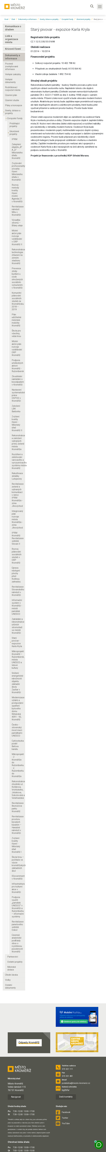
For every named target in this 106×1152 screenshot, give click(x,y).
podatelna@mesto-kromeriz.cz (76, 1083)
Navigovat (16, 1097)
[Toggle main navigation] (100, 7)
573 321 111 (67, 1069)
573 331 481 (67, 1076)
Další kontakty (66, 1096)
